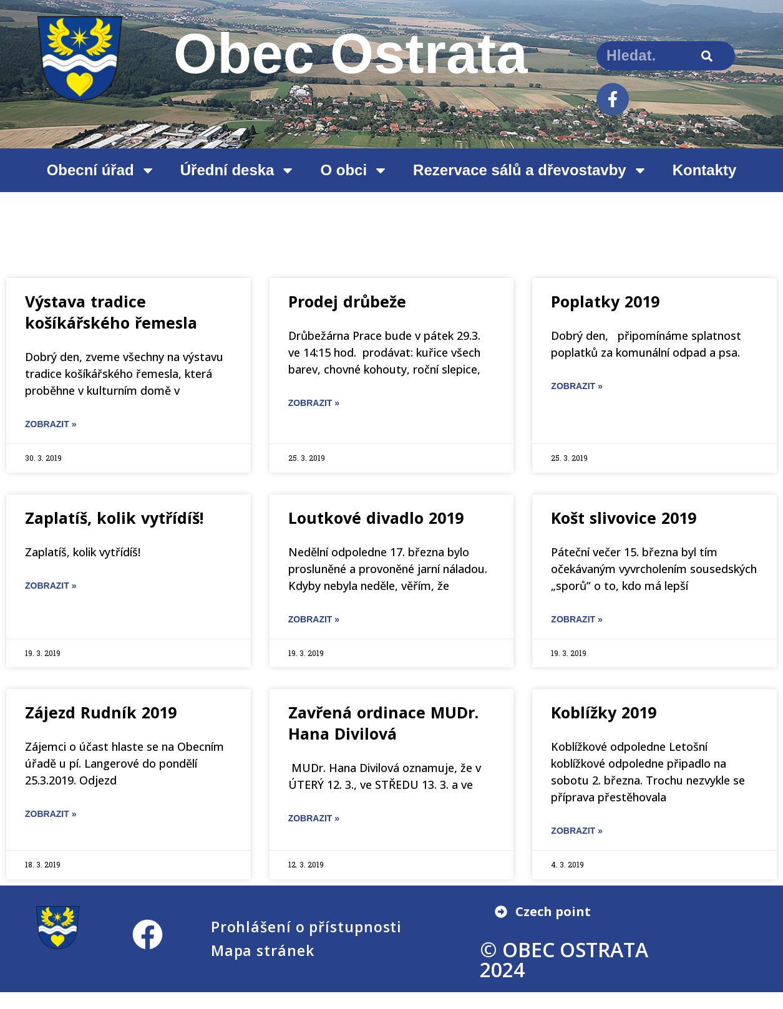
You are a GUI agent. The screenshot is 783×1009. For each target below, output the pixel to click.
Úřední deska (238, 170)
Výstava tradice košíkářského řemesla (111, 312)
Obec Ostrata (350, 53)
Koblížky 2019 (603, 712)
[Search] (706, 55)
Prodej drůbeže (347, 301)
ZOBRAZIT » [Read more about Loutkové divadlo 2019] (313, 619)
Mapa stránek (262, 950)
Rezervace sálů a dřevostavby (530, 170)
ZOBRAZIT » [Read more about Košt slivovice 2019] (576, 619)
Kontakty (705, 170)
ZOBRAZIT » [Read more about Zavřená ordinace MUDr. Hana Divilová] (313, 818)
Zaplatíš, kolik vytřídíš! (114, 517)
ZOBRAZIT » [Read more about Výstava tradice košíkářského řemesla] (50, 424)
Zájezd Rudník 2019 (101, 712)
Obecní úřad (101, 170)
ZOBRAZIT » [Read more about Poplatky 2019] (576, 386)
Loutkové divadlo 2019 (376, 517)
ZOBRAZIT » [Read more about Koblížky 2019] (576, 831)
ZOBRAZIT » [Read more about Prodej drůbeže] (313, 403)
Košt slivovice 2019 (623, 517)
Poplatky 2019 (605, 301)
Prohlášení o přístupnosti (306, 927)
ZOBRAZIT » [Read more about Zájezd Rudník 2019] (50, 814)
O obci (354, 170)
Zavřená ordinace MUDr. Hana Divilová (383, 723)
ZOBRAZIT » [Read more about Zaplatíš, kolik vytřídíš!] (50, 586)
